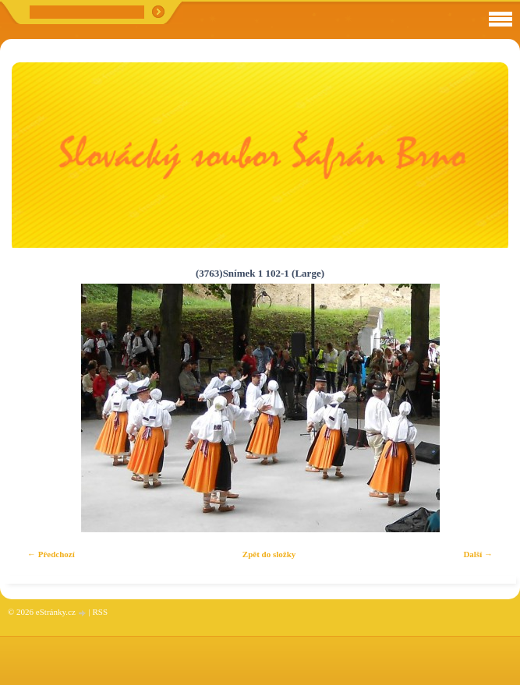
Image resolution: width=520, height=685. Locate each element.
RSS (100, 611)
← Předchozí (51, 554)
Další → (478, 554)
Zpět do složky (268, 554)
